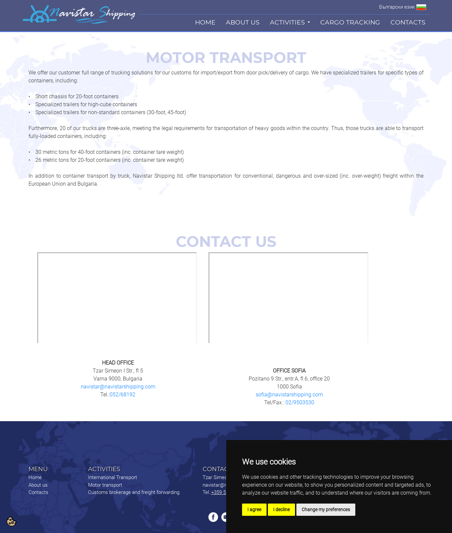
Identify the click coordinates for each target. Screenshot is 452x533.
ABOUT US (243, 22)
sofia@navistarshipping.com (289, 394)
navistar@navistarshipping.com (118, 386)
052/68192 (122, 394)
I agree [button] (254, 509)
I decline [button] (281, 509)
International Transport (112, 477)
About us (38, 485)
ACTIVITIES (287, 22)
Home (35, 477)
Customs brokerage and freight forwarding (133, 492)
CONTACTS (408, 22)
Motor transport (105, 485)
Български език (397, 7)
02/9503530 (299, 402)
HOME (205, 22)
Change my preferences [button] (326, 509)
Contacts (38, 492)
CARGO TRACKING (350, 22)
